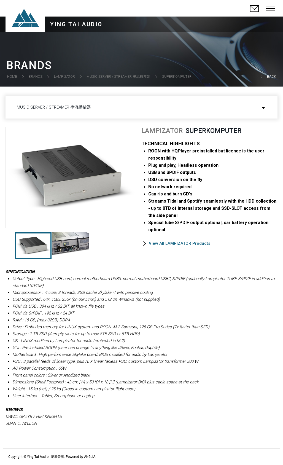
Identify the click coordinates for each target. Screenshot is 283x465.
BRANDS (35, 76)
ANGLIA (89, 457)
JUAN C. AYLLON (21, 423)
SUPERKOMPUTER (177, 76)
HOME (12, 76)
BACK (271, 76)
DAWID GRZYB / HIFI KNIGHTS (34, 416)
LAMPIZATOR (64, 76)
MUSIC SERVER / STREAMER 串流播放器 (118, 76)
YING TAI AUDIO (76, 24)
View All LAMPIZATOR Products (179, 243)
